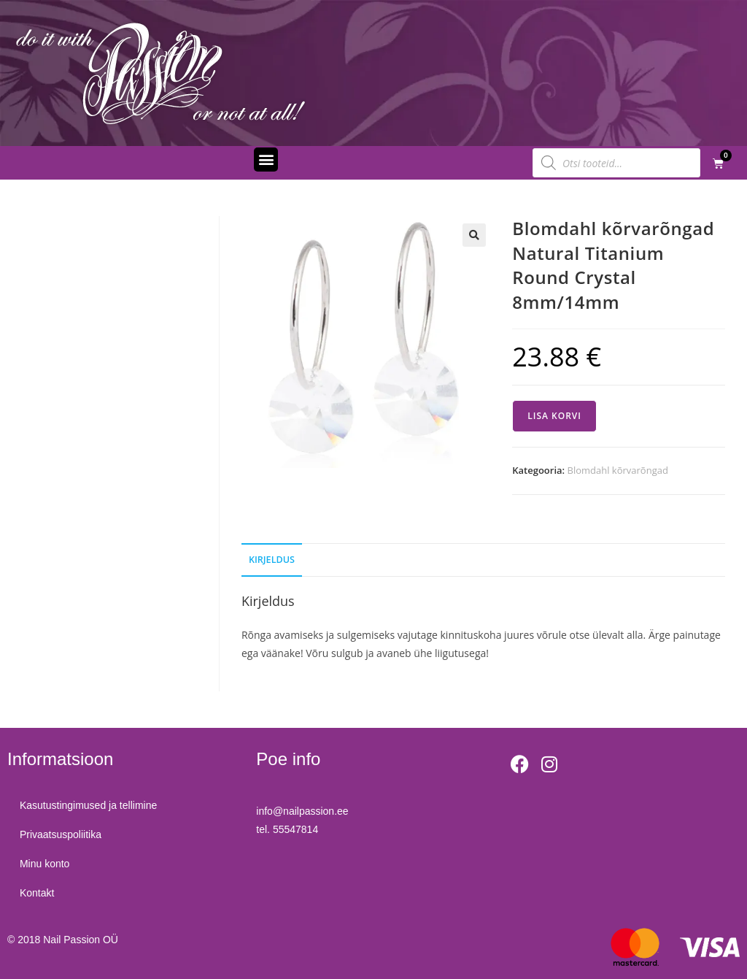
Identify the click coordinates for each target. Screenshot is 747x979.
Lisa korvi (554, 416)
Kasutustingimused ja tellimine (90, 805)
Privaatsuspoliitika (63, 834)
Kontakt (39, 893)
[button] (266, 159)
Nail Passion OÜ (80, 939)
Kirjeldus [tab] (272, 559)
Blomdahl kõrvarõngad (618, 470)
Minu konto (46, 863)
